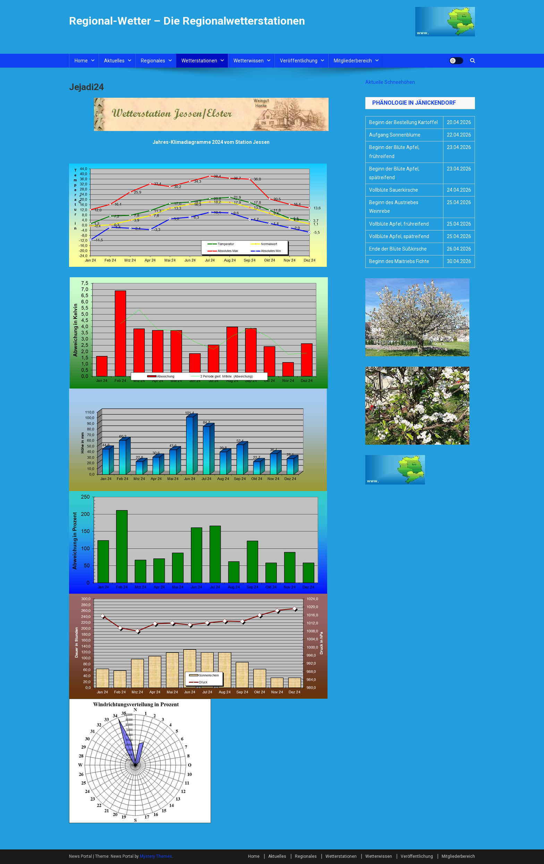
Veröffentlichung (298, 60)
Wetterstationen (199, 60)
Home (81, 60)
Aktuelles (114, 60)
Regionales (153, 60)
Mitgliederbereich (353, 60)
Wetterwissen (248, 60)
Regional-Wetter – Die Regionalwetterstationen (187, 20)
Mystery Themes (156, 856)
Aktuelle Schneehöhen (390, 82)
